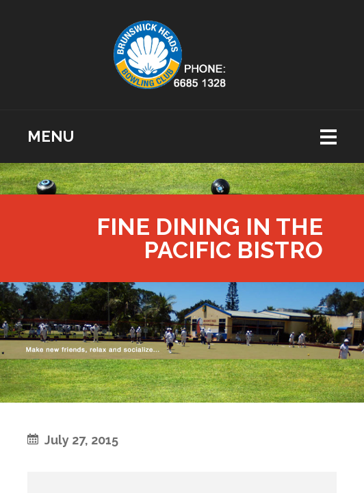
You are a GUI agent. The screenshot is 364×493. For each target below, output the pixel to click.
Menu (50, 136)
